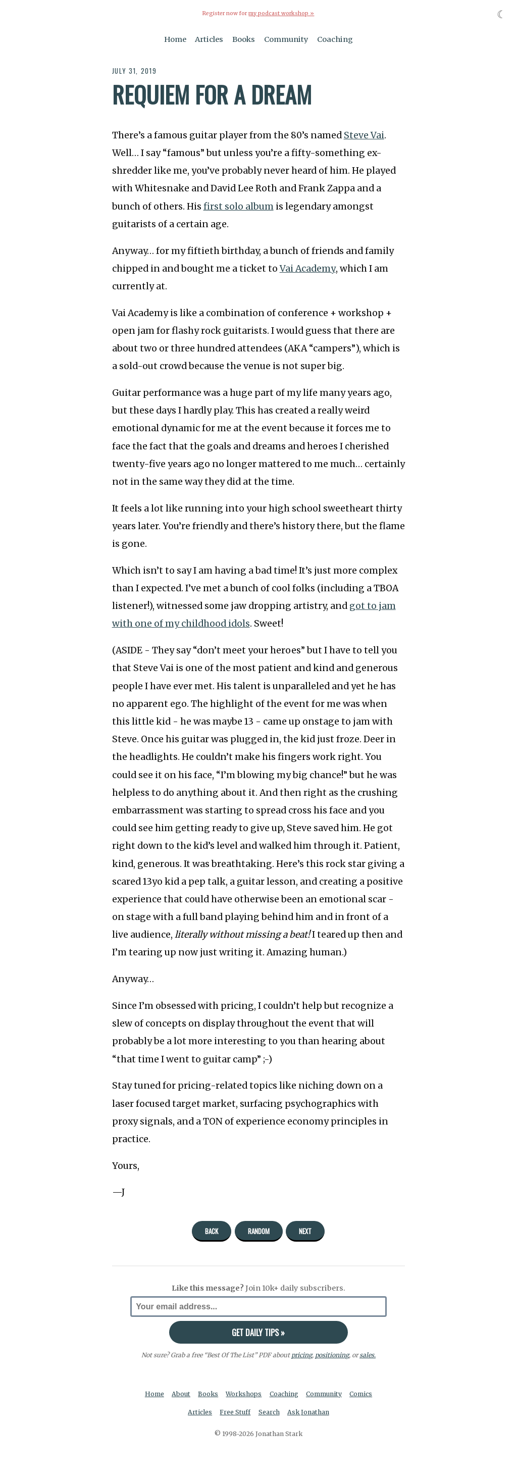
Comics (360, 1394)
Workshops (244, 1394)
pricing (301, 1355)
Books (243, 39)
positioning (332, 1355)
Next (305, 1231)
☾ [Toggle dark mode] (501, 14)
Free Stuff (235, 1412)
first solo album (238, 206)
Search (269, 1412)
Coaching (335, 39)
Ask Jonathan (308, 1412)
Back (211, 1231)
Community (286, 39)
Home (175, 39)
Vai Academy (308, 268)
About (181, 1394)
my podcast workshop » (281, 13)
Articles (209, 39)
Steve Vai (364, 135)
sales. (367, 1355)
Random (259, 1231)
